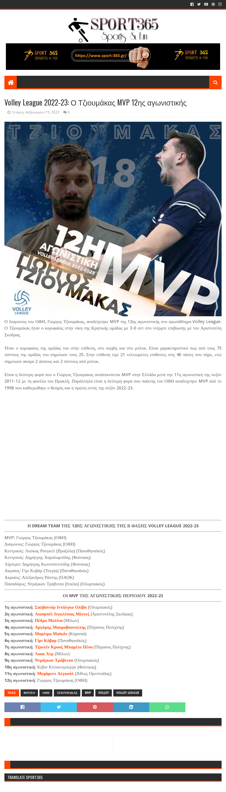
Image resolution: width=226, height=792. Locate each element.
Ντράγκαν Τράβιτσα (54, 660)
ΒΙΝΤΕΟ (29, 692)
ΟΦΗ (45, 692)
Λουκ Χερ (44, 653)
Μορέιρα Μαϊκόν (51, 633)
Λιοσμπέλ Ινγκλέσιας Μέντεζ (62, 614)
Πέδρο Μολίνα (48, 620)
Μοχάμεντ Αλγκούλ (55, 673)
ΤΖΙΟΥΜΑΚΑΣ (67, 692)
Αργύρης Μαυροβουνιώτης (60, 627)
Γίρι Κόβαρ (45, 640)
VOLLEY (103, 692)
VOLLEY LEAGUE (127, 692)
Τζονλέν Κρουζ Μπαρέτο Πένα (63, 647)
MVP (88, 692)
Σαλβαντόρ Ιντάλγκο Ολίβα (61, 607)
